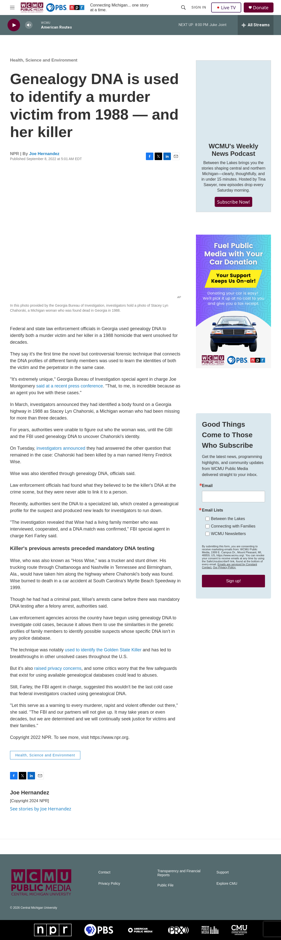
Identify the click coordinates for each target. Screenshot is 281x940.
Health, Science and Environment (43, 60)
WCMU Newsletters (228, 534)
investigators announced (61, 448)
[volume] (29, 25)
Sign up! (233, 581)
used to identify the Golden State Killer (103, 649)
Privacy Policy (109, 883)
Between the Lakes (228, 519)
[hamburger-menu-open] (12, 8)
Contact (104, 872)
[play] (14, 25)
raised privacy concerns (57, 668)
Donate (260, 7)
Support (222, 872)
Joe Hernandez (44, 153)
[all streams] (255, 25)
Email (207, 486)
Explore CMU (226, 883)
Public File (165, 885)
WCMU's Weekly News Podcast (233, 149)
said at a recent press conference (69, 385)
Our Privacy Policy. (224, 567)
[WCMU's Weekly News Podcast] (233, 98)
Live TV (226, 8)
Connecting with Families (233, 526)
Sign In (198, 7)
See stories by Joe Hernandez (40, 809)
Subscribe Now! (233, 202)
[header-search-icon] (183, 7)
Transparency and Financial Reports (178, 873)
